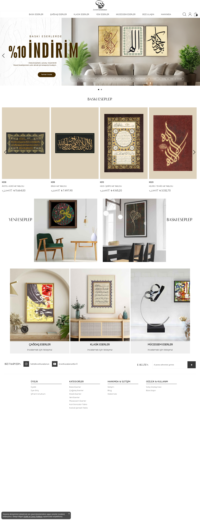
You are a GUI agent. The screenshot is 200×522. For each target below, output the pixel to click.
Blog (110, 391)
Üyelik (33, 387)
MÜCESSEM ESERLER (126, 14)
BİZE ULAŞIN (148, 14)
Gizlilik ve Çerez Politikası (32, 517)
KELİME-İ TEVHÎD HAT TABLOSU (161, 186)
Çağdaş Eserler (76, 391)
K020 (151, 182)
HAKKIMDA (166, 14)
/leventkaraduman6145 (68, 364)
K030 (4, 182)
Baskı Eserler (75, 387)
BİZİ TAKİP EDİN (13, 363)
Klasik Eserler (75, 394)
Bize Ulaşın (151, 391)
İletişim (111, 387)
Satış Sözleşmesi (153, 387)
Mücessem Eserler (77, 401)
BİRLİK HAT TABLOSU (59, 186)
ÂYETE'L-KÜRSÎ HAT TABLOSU (13, 186)
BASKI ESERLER (36, 14)
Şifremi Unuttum (38, 394)
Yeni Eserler (74, 397)
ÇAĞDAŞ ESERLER (58, 14)
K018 (53, 182)
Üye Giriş (35, 391)
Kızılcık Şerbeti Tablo (78, 408)
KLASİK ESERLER (81, 14)
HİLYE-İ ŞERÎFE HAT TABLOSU (111, 186)
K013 (102, 182)
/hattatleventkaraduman (39, 364)
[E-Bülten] (168, 364)
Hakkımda (112, 394)
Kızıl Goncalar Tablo (78, 404)
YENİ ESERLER (102, 14)
